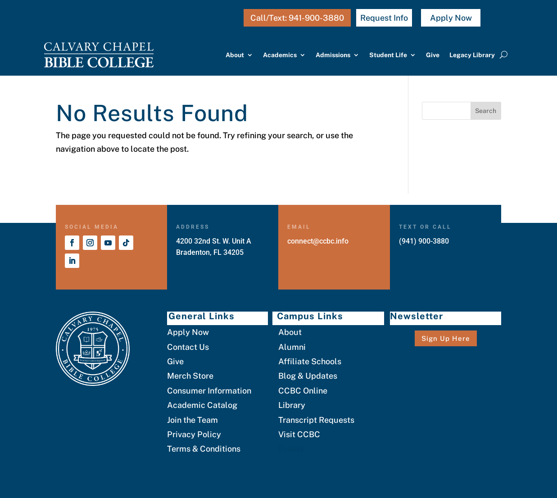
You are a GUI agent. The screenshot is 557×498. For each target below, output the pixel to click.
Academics (280, 55)
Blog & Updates (307, 375)
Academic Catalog (202, 405)
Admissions (333, 55)
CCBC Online (302, 390)
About (235, 55)
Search (485, 110)
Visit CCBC (299, 434)
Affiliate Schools (309, 361)
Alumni (292, 347)
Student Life (388, 55)
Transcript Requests (316, 420)
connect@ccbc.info (318, 241)
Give (432, 55)
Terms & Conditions (203, 448)
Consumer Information (209, 390)
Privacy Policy (194, 434)
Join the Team (192, 420)
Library (291, 405)
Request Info (384, 18)
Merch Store (190, 375)
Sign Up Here (445, 338)
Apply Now (451, 18)
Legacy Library (472, 55)
